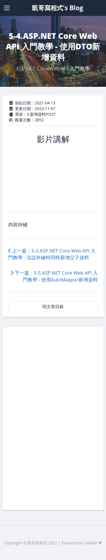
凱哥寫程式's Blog (57, 7)
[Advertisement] (53, 418)
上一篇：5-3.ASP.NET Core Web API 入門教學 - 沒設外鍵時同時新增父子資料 (52, 254)
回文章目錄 (53, 307)
